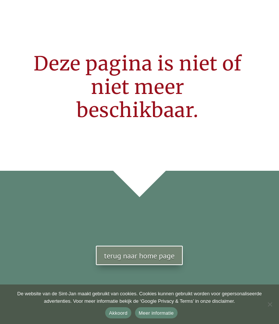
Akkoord (118, 313)
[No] (269, 304)
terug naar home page (139, 256)
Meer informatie (156, 313)
